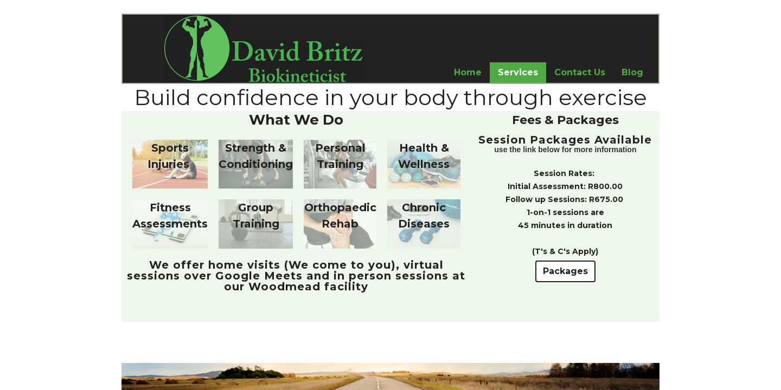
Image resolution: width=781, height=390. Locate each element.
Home (468, 72)
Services (518, 72)
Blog (632, 72)
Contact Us (579, 72)
